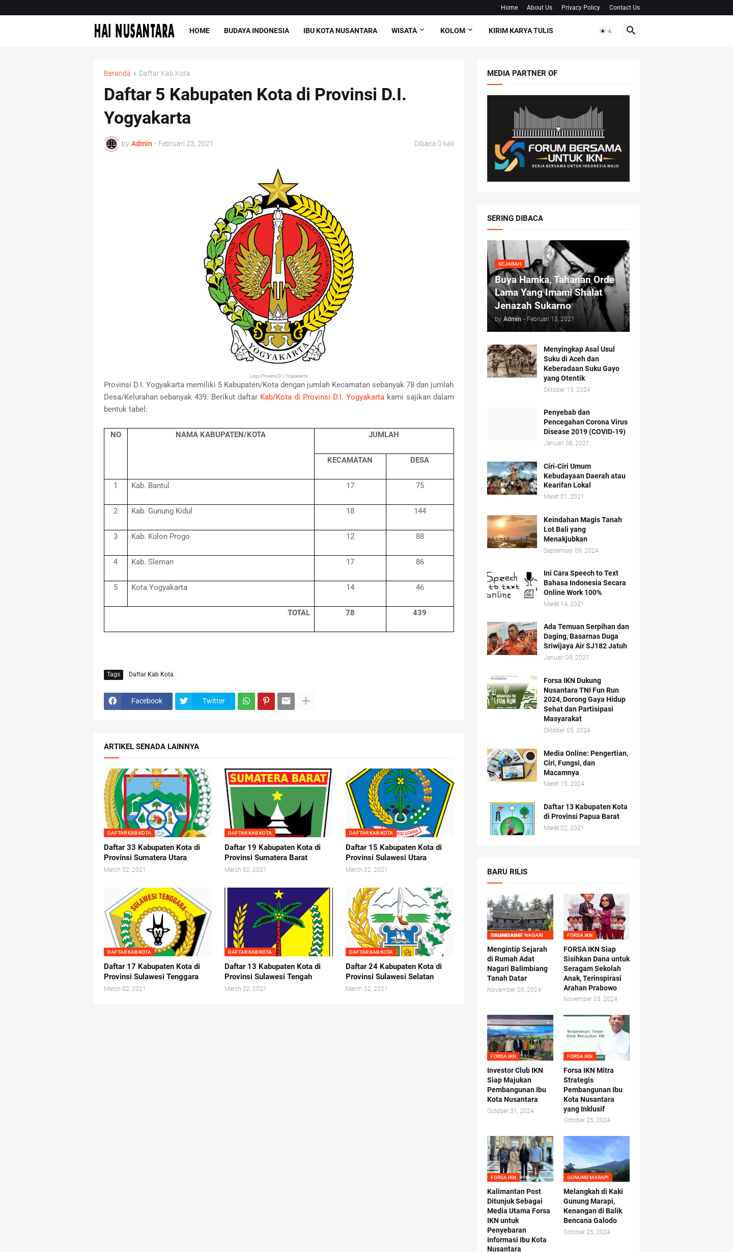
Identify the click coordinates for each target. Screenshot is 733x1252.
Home (509, 7)
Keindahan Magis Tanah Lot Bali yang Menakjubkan (583, 529)
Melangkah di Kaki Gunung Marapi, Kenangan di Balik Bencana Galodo (593, 1206)
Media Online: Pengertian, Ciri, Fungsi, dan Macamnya (586, 763)
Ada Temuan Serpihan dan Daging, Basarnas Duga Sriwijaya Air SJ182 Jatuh (586, 636)
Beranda (117, 73)
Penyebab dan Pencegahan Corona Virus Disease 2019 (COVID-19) (586, 422)
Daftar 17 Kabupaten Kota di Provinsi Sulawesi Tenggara (152, 971)
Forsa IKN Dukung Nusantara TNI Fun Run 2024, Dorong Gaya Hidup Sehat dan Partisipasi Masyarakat (585, 699)
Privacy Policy (580, 7)
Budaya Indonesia (256, 30)
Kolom (452, 30)
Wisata (404, 30)
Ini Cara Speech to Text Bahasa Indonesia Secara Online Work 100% (585, 582)
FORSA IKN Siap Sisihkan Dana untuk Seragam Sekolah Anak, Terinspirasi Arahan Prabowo (596, 968)
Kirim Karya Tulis (521, 30)
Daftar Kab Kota (164, 73)
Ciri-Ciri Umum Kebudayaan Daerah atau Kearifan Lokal (585, 476)
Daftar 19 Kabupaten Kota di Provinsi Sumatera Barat (272, 852)
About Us (539, 7)
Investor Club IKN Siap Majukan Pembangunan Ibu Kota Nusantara (516, 1084)
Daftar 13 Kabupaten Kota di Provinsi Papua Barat (586, 811)
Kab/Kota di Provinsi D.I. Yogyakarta (322, 397)
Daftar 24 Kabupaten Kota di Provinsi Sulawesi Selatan (394, 971)
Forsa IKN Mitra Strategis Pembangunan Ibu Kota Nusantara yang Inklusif (593, 1089)
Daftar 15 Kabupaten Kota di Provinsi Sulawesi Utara (394, 852)
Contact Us (624, 7)
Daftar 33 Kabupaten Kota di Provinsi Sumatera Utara (152, 852)
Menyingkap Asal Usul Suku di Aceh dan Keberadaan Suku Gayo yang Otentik (581, 363)
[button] (606, 31)
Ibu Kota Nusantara (340, 30)
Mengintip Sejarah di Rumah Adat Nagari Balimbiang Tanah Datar (517, 963)
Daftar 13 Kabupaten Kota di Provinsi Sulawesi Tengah (272, 971)
